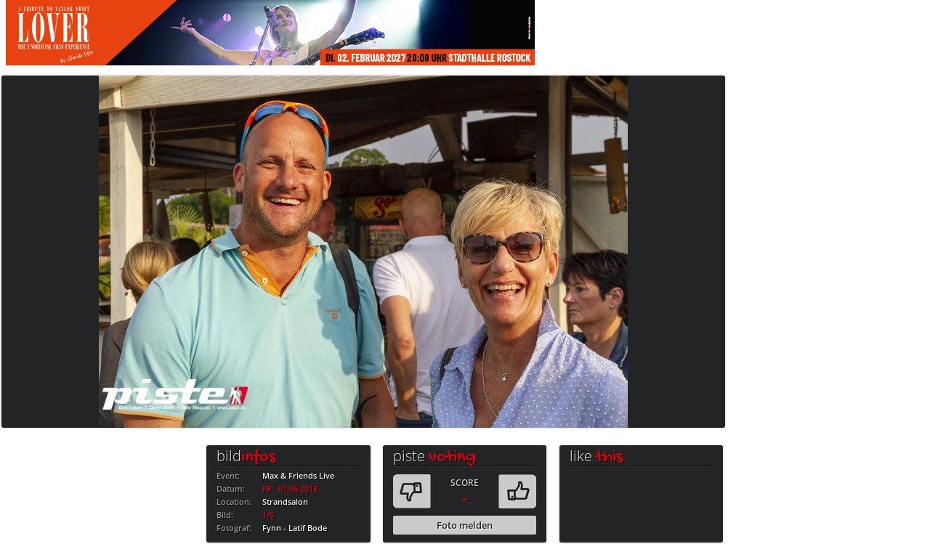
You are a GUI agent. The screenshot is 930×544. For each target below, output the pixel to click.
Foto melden (465, 525)
